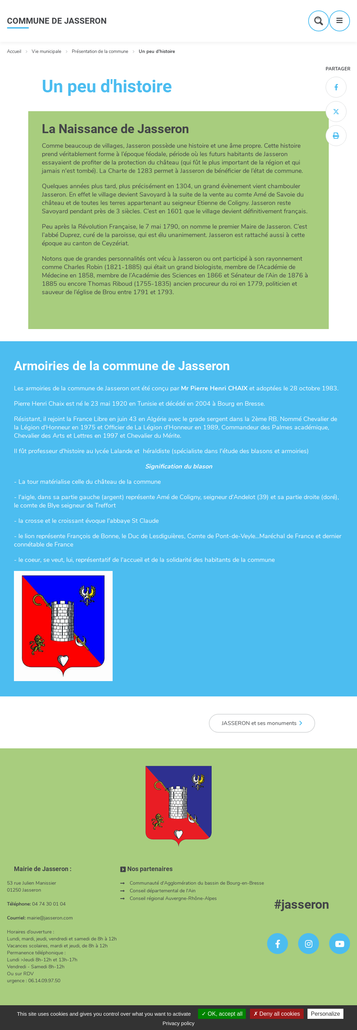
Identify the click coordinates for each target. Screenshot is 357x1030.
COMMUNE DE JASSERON (57, 21)
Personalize (325, 1014)
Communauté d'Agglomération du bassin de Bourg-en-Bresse (197, 883)
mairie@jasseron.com (50, 918)
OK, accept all (222, 1014)
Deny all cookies (276, 1014)
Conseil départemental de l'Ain (163, 890)
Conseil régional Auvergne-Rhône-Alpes (173, 898)
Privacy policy (178, 1023)
